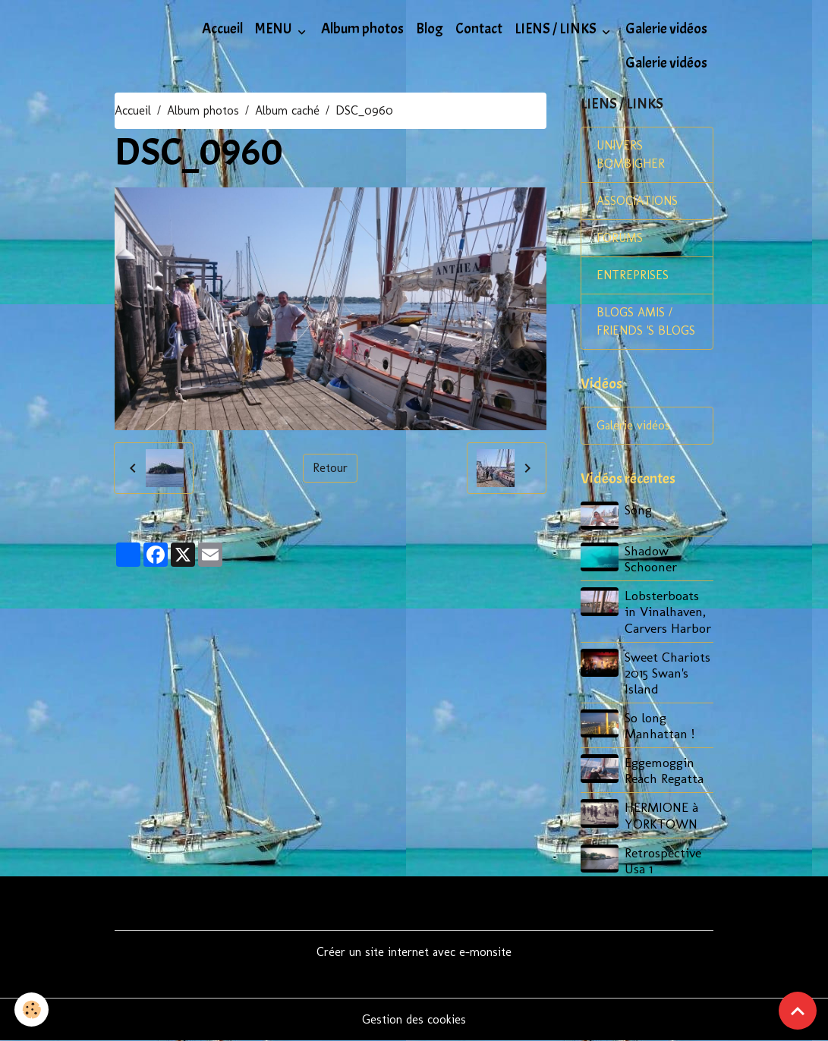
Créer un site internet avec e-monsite (414, 952)
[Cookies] (32, 1009)
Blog (429, 29)
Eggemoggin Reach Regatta (664, 770)
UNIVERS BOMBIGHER (631, 154)
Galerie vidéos (666, 29)
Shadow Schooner (651, 558)
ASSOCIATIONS (637, 200)
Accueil (222, 29)
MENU (274, 29)
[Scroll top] (798, 1011)
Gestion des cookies (414, 1019)
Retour (330, 468)
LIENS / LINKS (557, 29)
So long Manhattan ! (659, 725)
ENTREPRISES (633, 275)
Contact (478, 29)
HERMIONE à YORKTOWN (661, 815)
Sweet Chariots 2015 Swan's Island (667, 673)
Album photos (362, 29)
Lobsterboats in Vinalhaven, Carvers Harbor (668, 611)
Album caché (287, 110)
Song (638, 509)
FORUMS (620, 238)
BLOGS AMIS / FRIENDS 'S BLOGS (646, 321)
